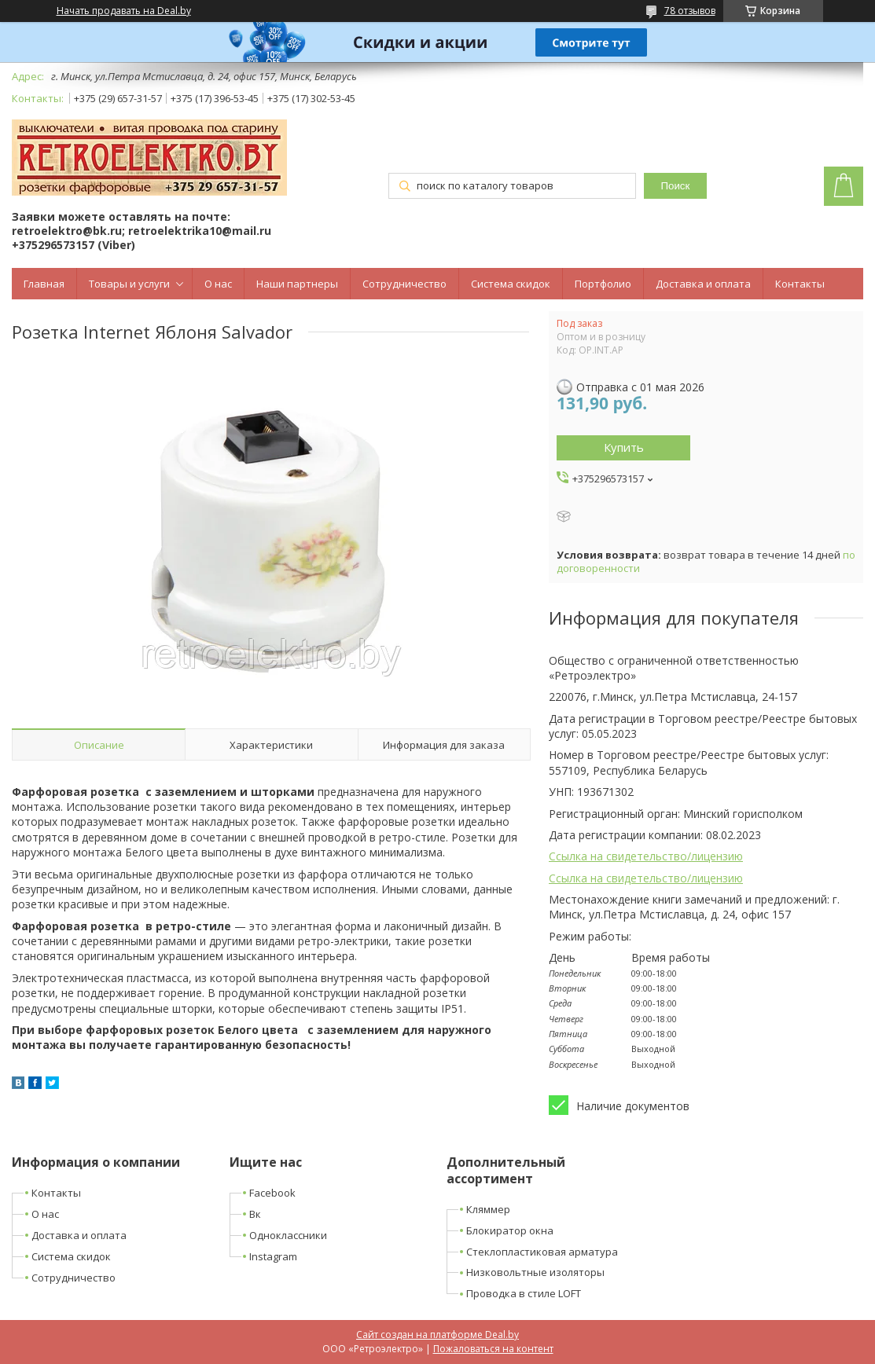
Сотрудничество (404, 284)
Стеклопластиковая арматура (542, 1252)
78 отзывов (689, 10)
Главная (44, 284)
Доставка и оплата (703, 284)
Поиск (674, 186)
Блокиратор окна (509, 1230)
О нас (218, 284)
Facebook (272, 1193)
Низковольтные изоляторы (535, 1272)
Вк (255, 1214)
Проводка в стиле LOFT (523, 1293)
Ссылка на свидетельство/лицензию (646, 856)
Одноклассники (288, 1235)
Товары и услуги (129, 284)
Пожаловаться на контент (493, 1348)
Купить (624, 447)
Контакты (800, 284)
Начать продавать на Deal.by (124, 11)
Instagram (273, 1256)
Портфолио (603, 284)
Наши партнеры (297, 284)
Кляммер (488, 1209)
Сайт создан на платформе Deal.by (437, 1334)
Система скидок (510, 284)
